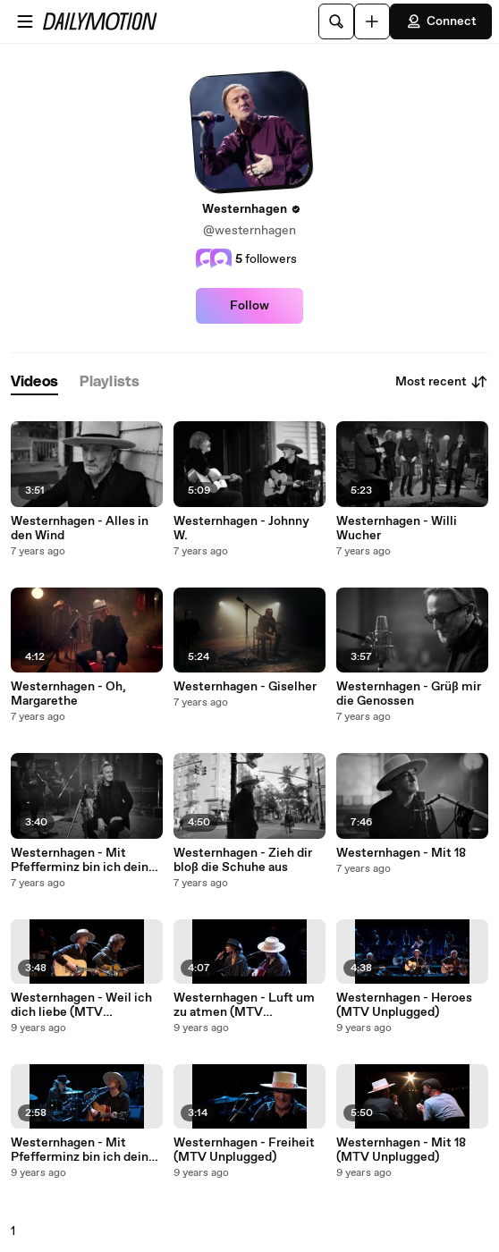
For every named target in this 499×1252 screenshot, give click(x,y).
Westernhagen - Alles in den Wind (79, 528)
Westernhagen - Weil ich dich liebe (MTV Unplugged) (81, 1005)
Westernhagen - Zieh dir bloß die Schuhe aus (242, 860)
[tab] (34, 382)
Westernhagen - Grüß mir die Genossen (408, 694)
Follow (249, 306)
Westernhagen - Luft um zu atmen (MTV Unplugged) (244, 1005)
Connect (441, 21)
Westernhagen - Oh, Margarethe (68, 694)
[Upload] (372, 21)
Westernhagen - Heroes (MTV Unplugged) (404, 1005)
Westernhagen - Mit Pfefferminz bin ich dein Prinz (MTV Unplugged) (79, 1150)
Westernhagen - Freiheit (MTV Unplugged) (244, 1150)
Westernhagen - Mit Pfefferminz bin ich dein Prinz (79, 860)
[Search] (336, 21)
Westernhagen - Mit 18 (401, 853)
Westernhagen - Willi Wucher (396, 528)
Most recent (441, 382)
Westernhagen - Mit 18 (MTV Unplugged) (401, 1150)
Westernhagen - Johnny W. (241, 528)
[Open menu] (25, 21)
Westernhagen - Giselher (245, 687)
